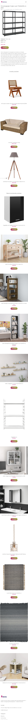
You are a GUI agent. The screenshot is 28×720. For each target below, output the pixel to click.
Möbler (7, 39)
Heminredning (3, 718)
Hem (1, 9)
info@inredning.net (4, 710)
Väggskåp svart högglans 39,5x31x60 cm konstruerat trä (14, 225)
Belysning (2, 716)
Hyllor (9, 39)
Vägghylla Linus (14, 437)
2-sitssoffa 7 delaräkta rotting (14, 142)
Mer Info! (5, 47)
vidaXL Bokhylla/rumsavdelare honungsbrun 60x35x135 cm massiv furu (14, 304)
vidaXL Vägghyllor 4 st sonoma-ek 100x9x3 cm (14, 383)
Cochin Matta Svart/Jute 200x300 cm (14, 593)
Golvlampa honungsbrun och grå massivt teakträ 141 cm (14, 181)
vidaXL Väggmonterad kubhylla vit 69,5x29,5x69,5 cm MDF (14, 476)
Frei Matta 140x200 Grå (14, 643)
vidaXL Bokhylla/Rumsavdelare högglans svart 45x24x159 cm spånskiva (14, 344)
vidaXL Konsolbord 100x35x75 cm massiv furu (14, 264)
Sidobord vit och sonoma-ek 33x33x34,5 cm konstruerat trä (14, 682)
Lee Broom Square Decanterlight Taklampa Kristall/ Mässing (14, 554)
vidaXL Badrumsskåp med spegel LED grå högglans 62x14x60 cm (14, 515)
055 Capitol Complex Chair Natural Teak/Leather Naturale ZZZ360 (14, 103)
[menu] (26, 2)
